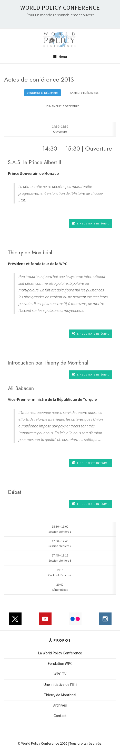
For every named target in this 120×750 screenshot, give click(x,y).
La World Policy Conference (60, 653)
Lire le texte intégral (90, 223)
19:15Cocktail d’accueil (60, 572)
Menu (60, 56)
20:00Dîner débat (60, 587)
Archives (60, 705)
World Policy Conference (60, 8)
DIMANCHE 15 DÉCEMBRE (62, 106)
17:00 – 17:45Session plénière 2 (59, 543)
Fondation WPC (60, 663)
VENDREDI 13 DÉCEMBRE (42, 93)
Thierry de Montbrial (60, 694)
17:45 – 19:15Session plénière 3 (59, 557)
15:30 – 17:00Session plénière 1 (59, 529)
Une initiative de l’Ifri (60, 684)
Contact (60, 715)
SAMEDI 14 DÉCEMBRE (84, 93)
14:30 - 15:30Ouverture (60, 128)
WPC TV (60, 674)
